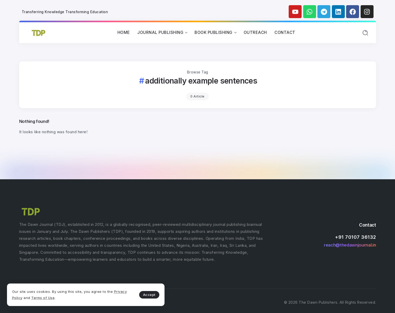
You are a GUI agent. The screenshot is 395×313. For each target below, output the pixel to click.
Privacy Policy (32, 297)
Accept (122, 294)
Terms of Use (64, 297)
